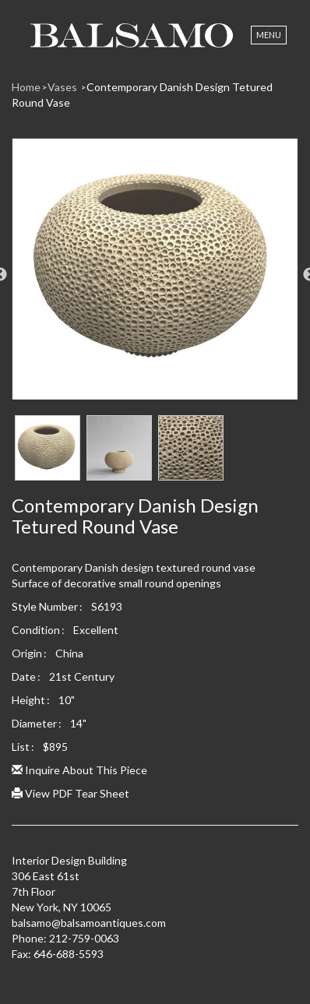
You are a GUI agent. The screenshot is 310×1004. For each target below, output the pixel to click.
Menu (268, 35)
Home (26, 86)
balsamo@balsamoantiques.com (89, 922)
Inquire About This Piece (79, 770)
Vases (63, 86)
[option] (155, 275)
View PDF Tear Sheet (70, 793)
